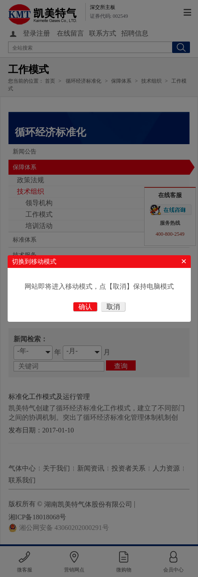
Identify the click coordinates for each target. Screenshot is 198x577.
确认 (85, 306)
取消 (113, 306)
